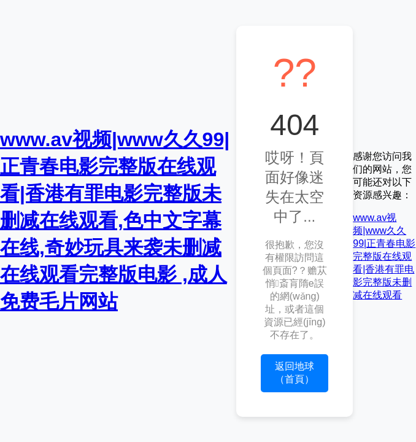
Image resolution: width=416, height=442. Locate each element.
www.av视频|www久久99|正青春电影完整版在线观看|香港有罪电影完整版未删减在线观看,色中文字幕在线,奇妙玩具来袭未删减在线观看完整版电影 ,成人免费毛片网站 (114, 220)
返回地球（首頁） (294, 372)
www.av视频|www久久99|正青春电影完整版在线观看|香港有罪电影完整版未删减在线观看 (384, 256)
